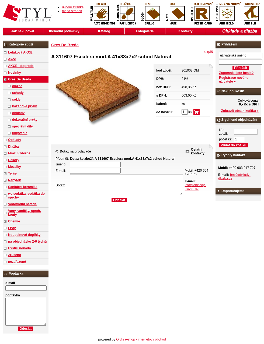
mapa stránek (72, 11)
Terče (12, 173)
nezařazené (17, 262)
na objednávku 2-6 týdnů (27, 241)
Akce (12, 59)
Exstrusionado (19, 248)
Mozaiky (14, 167)
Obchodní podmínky (63, 31)
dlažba (17, 86)
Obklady (14, 140)
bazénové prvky (24, 106)
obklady (18, 113)
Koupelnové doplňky (24, 235)
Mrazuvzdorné (19, 153)
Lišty (12, 228)
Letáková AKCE (20, 52)
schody (18, 93)
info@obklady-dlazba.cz (195, 187)
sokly (16, 99)
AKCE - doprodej (21, 66)
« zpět (208, 52)
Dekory (13, 160)
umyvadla (19, 133)
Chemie (14, 221)
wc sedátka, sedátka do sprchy (26, 195)
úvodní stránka (73, 7)
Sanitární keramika (22, 187)
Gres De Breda (19, 79)
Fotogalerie (145, 31)
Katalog (104, 31)
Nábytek (14, 180)
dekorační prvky (24, 120)
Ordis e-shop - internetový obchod (141, 339)
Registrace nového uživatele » (233, 79)
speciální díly (22, 126)
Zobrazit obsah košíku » (240, 111)
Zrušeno (14, 255)
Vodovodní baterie (22, 204)
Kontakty (185, 31)
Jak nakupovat (22, 31)
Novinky (14, 73)
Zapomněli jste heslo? (236, 73)
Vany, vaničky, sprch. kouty (24, 213)
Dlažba (13, 146)
